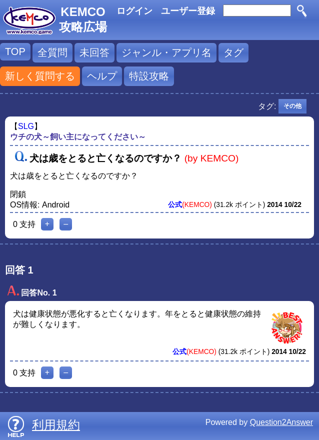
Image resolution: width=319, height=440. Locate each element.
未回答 (95, 52)
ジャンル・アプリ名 (167, 52)
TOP (15, 51)
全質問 (53, 52)
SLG (26, 126)
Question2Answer (281, 422)
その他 (293, 106)
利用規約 (56, 425)
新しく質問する (40, 76)
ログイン (134, 11)
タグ (234, 52)
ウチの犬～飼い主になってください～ (78, 136)
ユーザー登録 (188, 11)
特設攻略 (149, 76)
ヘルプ (102, 76)
